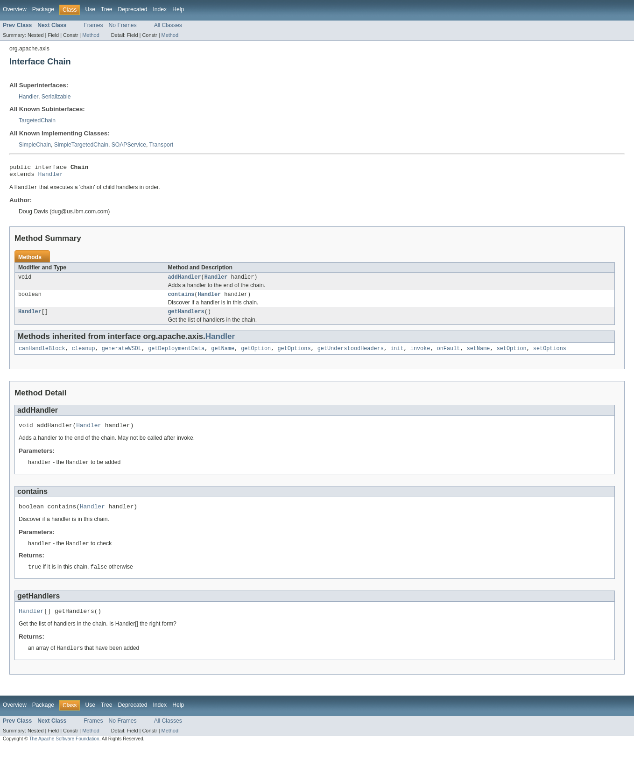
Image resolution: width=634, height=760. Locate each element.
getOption (256, 355)
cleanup (83, 355)
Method (90, 35)
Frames (93, 25)
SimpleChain (35, 144)
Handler (28, 96)
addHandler (184, 281)
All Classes (168, 25)
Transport (161, 144)
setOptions (549, 355)
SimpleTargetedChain (81, 144)
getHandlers (186, 317)
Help (178, 9)
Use (90, 9)
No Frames (123, 25)
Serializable (56, 96)
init (396, 355)
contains (181, 299)
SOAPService (129, 144)
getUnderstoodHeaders (350, 355)
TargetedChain (37, 120)
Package (43, 9)
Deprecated (133, 9)
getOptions (293, 355)
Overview (15, 9)
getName (222, 355)
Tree (107, 9)
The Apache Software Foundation (64, 751)
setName (478, 355)
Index (160, 9)
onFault (448, 355)
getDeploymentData (176, 355)
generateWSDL (121, 355)
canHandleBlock (42, 355)
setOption (511, 355)
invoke (420, 355)
